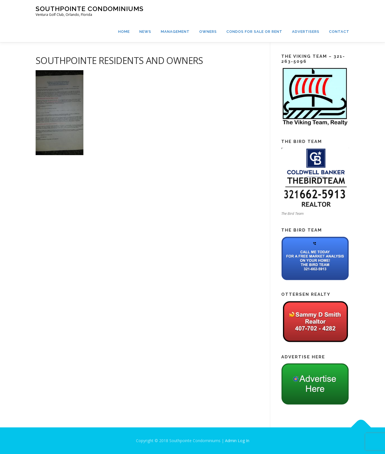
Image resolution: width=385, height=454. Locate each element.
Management (175, 31)
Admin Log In (237, 440)
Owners (208, 31)
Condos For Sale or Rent (254, 31)
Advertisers (305, 31)
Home (124, 31)
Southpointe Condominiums (90, 8)
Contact (339, 31)
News (145, 31)
